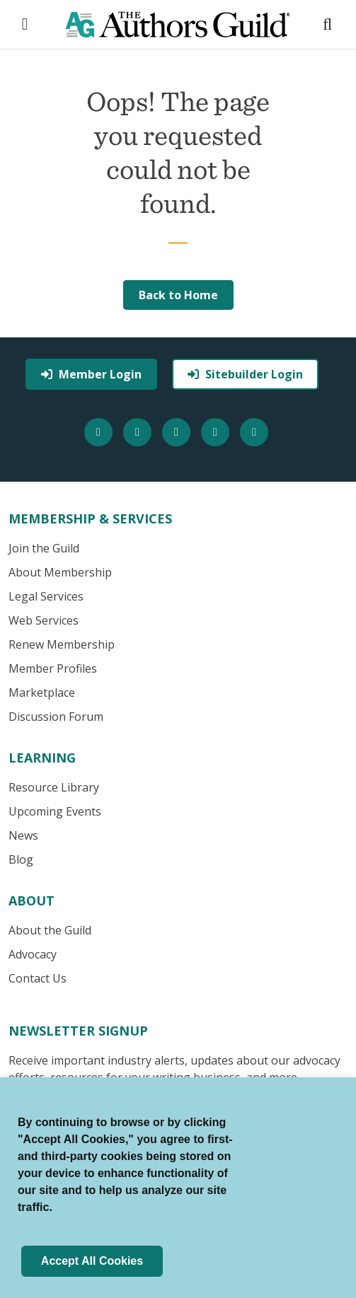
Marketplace (41, 692)
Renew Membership (61, 644)
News (23, 835)
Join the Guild (43, 548)
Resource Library (53, 787)
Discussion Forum (55, 716)
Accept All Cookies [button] (92, 1261)
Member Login (91, 374)
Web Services (43, 620)
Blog (20, 859)
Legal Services (46, 596)
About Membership (60, 572)
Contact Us (37, 978)
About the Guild (49, 930)
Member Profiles (52, 668)
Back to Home (178, 295)
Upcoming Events (54, 811)
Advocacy (32, 954)
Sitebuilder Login (245, 374)
